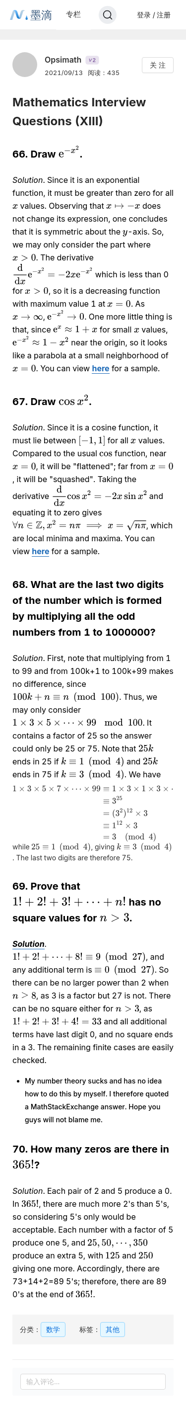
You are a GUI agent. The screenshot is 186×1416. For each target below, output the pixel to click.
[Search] (108, 15)
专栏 (73, 14)
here (100, 368)
